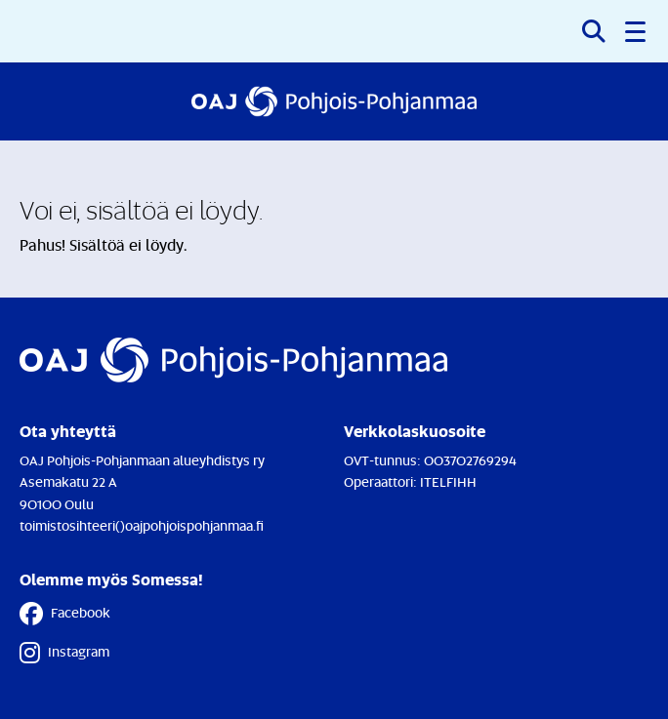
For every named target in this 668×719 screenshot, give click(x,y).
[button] (636, 31)
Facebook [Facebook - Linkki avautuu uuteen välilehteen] (65, 613)
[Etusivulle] (334, 101)
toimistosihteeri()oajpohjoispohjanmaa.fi (142, 525)
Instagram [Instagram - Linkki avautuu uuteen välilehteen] (64, 652)
